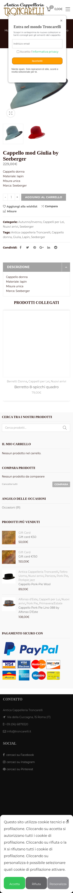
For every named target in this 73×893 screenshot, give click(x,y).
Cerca (65, 428)
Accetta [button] (14, 882)
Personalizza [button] (57, 882)
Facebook (20, 247)
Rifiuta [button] (36, 882)
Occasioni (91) (11, 507)
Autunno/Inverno (30, 222)
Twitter (27, 247)
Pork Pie (62, 576)
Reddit (55, 247)
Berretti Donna (17, 381)
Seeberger (26, 226)
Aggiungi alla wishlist (22, 206)
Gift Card (24, 532)
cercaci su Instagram (21, 762)
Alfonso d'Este (28, 599)
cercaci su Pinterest (20, 769)
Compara (49, 206)
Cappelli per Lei (53, 222)
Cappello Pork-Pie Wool (34, 584)
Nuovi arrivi (10, 226)
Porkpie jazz (26, 580)
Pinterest (34, 247)
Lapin (26, 237)
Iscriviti (37, 60)
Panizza (50, 576)
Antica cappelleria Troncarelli (30, 232)
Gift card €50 (27, 537)
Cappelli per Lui (49, 599)
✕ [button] (67, 820)
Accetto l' (38, 51)
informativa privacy (45, 51)
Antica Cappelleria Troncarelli (38, 572)
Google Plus (42, 247)
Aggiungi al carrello (43, 197)
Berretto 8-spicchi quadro (36, 387)
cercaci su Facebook (20, 755)
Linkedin (48, 247)
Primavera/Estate (50, 603)
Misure (10, 211)
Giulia (17, 237)
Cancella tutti (10, 484)
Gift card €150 (27, 556)
